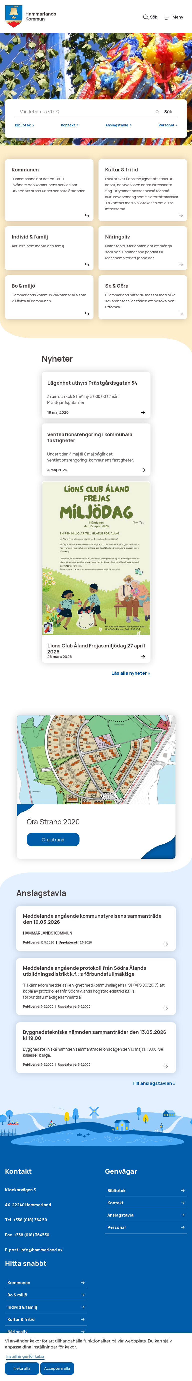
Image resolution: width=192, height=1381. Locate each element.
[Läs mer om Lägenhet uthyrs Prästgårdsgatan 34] (96, 395)
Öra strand (53, 840)
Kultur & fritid (21, 1320)
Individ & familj (22, 1308)
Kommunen (19, 1283)
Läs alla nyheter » (131, 673)
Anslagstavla (117, 125)
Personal (166, 125)
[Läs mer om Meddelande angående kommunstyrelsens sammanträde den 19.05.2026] (96, 929)
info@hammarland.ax (41, 1250)
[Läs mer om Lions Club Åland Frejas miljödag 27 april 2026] (96, 572)
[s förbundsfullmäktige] (96, 987)
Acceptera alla (62, 1368)
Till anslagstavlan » (154, 1084)
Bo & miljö (17, 1295)
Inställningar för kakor (25, 1355)
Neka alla (23, 1368)
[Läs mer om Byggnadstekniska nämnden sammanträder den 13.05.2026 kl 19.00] (96, 1048)
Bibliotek (23, 125)
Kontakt (68, 125)
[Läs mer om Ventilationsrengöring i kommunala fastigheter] (96, 449)
